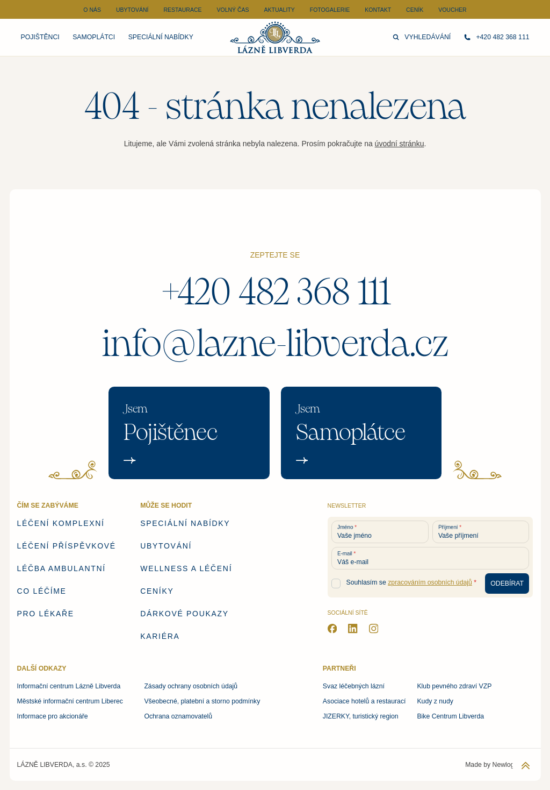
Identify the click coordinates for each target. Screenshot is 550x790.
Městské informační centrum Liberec (70, 701)
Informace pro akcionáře (52, 716)
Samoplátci (94, 37)
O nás (92, 9)
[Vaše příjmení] (481, 532)
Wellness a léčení (186, 568)
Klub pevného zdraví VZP (454, 686)
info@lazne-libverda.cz (275, 343)
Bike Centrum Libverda (450, 716)
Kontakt (378, 9)
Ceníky (156, 591)
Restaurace (182, 9)
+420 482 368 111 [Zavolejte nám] (497, 37)
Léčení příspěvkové (66, 546)
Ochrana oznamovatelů (178, 716)
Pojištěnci (40, 37)
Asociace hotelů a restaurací (364, 701)
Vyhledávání (422, 37)
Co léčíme (42, 591)
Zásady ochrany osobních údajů (190, 686)
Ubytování (132, 9)
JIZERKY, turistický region (361, 716)
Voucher (452, 9)
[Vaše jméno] (380, 532)
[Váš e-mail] (430, 558)
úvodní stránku (399, 143)
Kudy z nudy (435, 701)
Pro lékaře (45, 613)
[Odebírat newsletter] (507, 583)
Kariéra (159, 636)
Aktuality (279, 9)
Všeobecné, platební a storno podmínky (202, 701)
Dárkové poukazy (184, 613)
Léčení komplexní (61, 523)
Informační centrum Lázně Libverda (69, 686)
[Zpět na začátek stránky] (525, 765)
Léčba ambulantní (61, 568)
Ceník (414, 9)
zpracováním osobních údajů (430, 582)
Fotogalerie (330, 9)
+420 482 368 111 (275, 292)
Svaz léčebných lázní (354, 686)
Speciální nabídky (160, 37)
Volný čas (232, 9)
